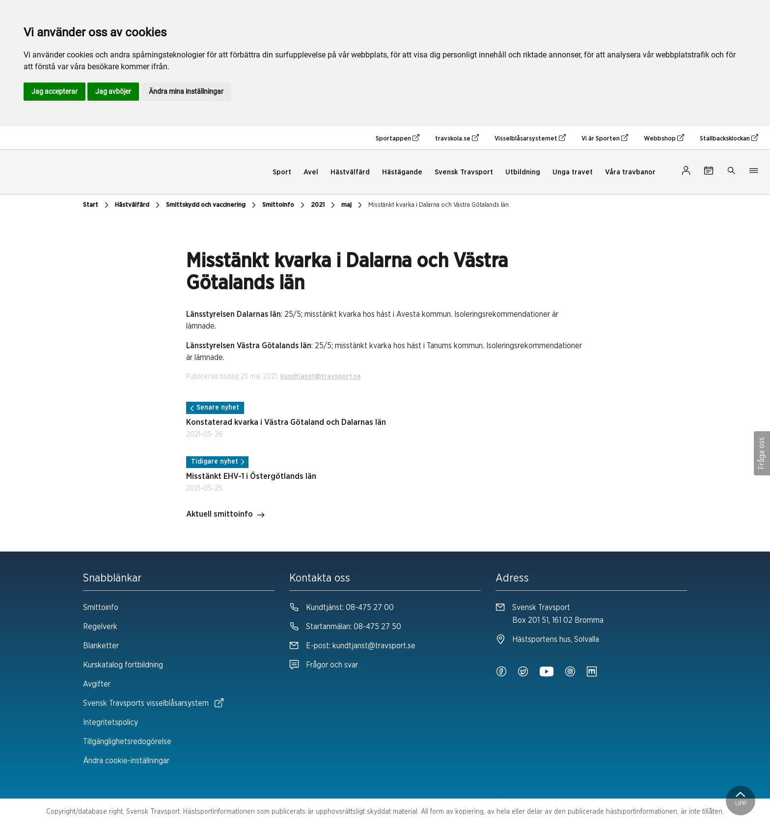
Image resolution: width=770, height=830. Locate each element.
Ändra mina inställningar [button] (186, 91)
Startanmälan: (345, 626)
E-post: (352, 645)
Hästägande (402, 172)
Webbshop (664, 138)
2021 (324, 205)
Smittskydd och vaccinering (212, 205)
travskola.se (457, 138)
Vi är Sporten (604, 138)
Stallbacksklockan (729, 138)
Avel (310, 172)
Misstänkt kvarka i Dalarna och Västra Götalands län (438, 205)
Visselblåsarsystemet (530, 138)
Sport (282, 172)
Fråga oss (762, 453)
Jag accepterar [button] (54, 91)
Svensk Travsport (464, 172)
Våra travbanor (630, 172)
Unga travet (572, 172)
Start (97, 205)
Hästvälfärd (350, 172)
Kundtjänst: (341, 607)
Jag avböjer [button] (113, 91)
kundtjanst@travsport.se (320, 376)
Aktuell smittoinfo (225, 515)
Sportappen (397, 138)
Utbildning (522, 172)
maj (352, 205)
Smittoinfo (284, 205)
